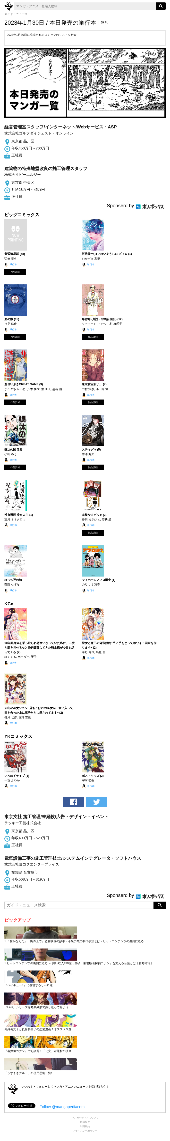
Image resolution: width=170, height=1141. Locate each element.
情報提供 (85, 1122)
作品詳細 (15, 272)
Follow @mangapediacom (62, 1107)
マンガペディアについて (85, 1117)
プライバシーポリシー (85, 1130)
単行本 (13, 264)
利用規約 (85, 1126)
